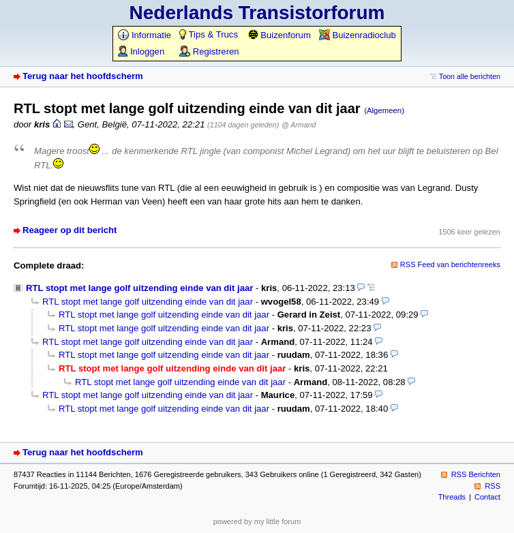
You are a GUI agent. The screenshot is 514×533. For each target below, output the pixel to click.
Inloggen (141, 51)
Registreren (209, 51)
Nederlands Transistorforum (257, 12)
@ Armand (299, 125)
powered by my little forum (257, 521)
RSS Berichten (475, 474)
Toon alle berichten (469, 76)
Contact (487, 497)
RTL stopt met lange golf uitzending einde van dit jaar (139, 288)
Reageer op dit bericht (69, 230)
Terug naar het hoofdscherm (82, 76)
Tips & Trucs (208, 34)
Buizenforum (279, 35)
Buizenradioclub (357, 35)
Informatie (144, 35)
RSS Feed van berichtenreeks (450, 264)
